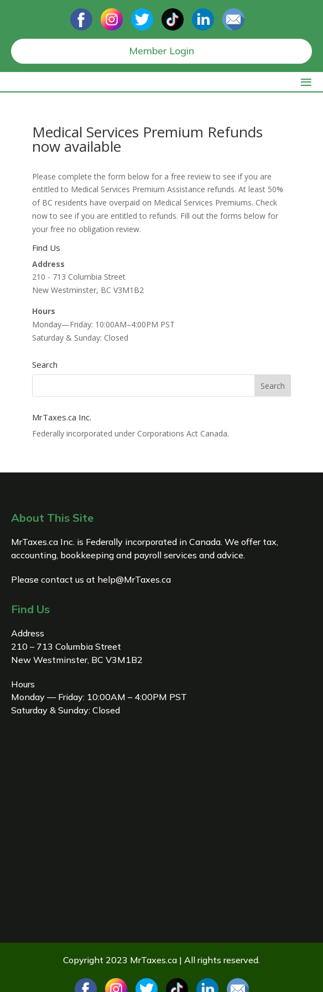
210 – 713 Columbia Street (66, 646)
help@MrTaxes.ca (134, 579)
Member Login (161, 50)
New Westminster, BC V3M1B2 (77, 659)
